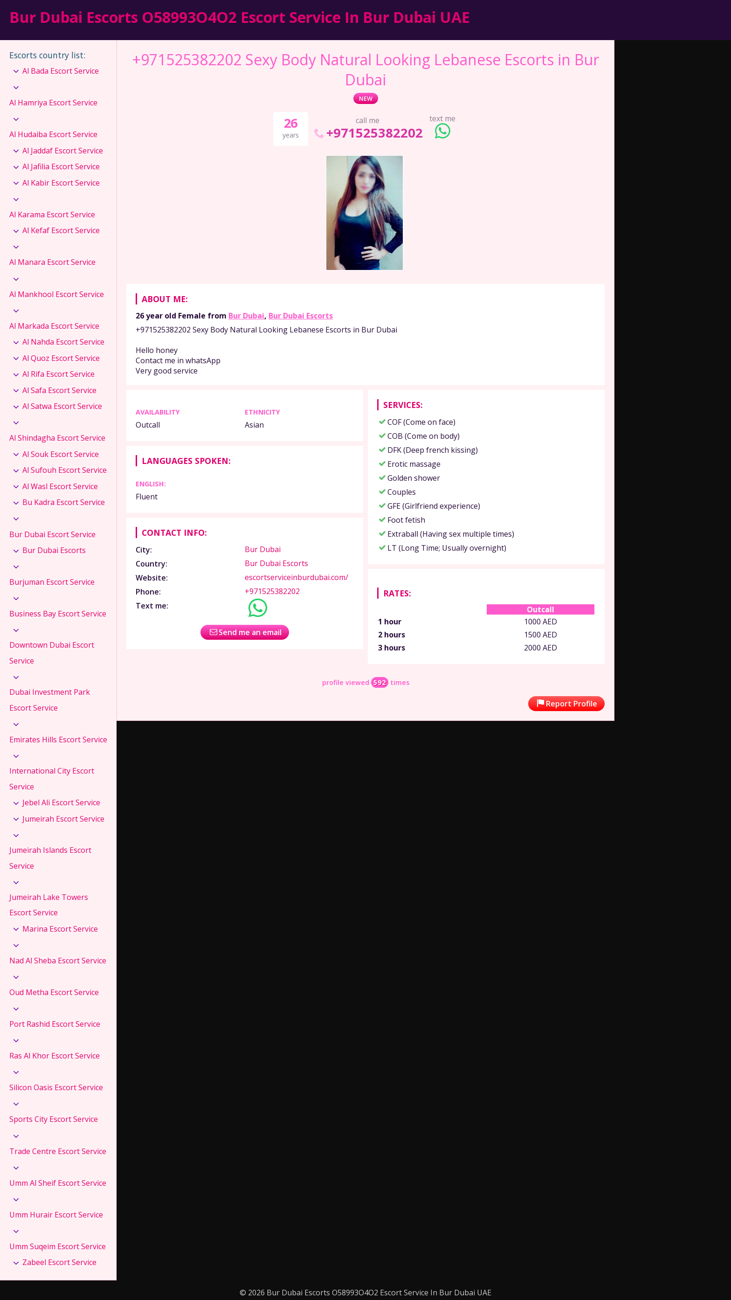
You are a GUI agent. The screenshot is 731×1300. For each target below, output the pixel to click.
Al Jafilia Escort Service (61, 166)
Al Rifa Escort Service (58, 374)
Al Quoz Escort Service (61, 358)
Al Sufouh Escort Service (64, 470)
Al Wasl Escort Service (60, 486)
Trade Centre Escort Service (57, 1151)
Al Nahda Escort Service (63, 342)
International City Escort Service (51, 779)
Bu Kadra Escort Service (63, 502)
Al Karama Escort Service (52, 214)
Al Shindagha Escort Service (57, 438)
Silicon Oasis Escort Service (56, 1087)
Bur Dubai (246, 316)
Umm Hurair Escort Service (56, 1215)
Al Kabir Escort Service (61, 183)
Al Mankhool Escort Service (56, 294)
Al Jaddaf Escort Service (62, 150)
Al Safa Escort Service (59, 390)
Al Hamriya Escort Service (53, 102)
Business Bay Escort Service (57, 614)
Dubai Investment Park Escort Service (49, 700)
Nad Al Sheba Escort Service (57, 960)
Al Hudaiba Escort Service (53, 134)
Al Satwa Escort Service (62, 406)
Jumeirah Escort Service (63, 819)
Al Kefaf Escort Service (61, 230)
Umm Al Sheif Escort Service (57, 1183)
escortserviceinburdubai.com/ (296, 577)
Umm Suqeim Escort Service (57, 1246)
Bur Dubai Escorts (301, 316)
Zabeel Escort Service (59, 1262)
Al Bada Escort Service (60, 71)
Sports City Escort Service (53, 1119)
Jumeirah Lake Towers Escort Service (48, 905)
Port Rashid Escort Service (54, 1024)
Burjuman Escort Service (52, 582)
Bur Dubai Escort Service (52, 534)
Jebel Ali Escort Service (61, 802)
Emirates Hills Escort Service (58, 739)
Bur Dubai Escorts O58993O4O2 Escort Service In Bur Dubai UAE (239, 17)
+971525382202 (367, 132)
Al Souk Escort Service (60, 454)
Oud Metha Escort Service (54, 992)
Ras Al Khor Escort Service (54, 1056)
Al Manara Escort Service (52, 262)
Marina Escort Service (60, 929)
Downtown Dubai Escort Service (51, 653)
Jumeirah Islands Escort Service (50, 858)
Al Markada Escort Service (54, 326)
